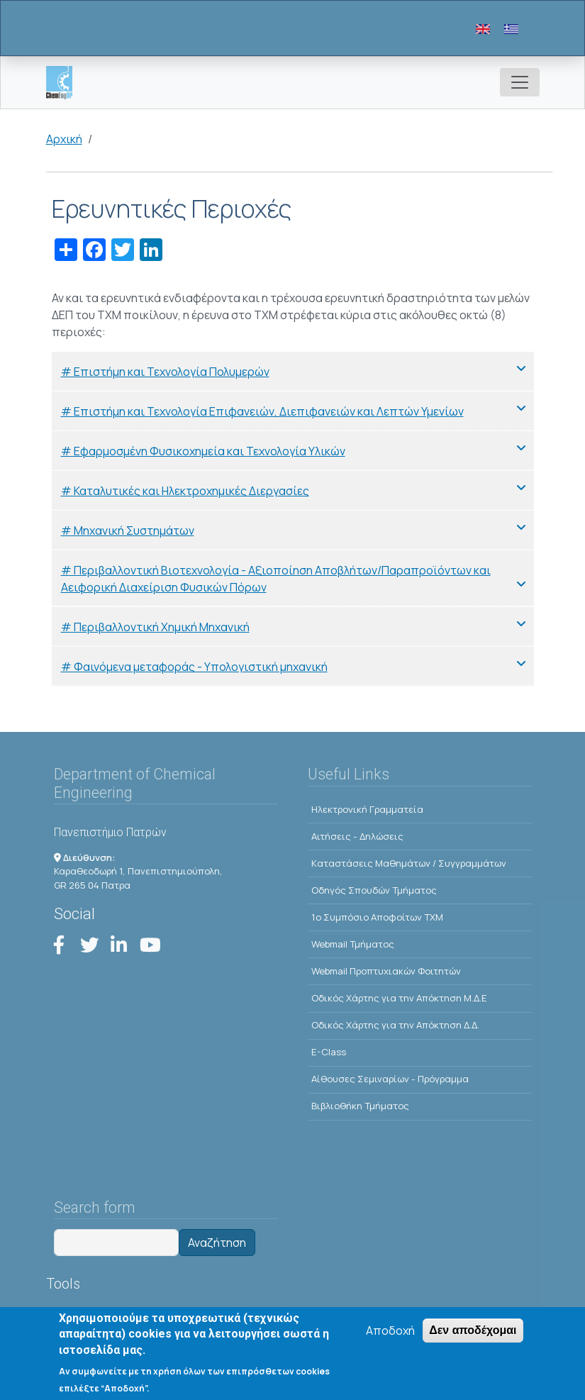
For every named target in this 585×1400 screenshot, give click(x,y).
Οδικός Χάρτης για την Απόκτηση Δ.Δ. (395, 1024)
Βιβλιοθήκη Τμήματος (360, 1105)
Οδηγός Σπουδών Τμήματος (374, 890)
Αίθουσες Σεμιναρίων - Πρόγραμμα (390, 1078)
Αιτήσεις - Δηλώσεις (357, 836)
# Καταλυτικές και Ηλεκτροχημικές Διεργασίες (185, 491)
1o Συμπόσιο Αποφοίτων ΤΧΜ (377, 917)
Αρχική (64, 139)
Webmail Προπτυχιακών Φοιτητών (386, 971)
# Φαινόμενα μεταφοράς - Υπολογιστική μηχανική (194, 666)
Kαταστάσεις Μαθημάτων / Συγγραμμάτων (408, 863)
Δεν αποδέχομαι (472, 1332)
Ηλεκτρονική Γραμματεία (367, 809)
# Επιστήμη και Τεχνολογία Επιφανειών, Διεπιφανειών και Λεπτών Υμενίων (262, 411)
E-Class (328, 1051)
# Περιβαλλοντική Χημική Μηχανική (155, 627)
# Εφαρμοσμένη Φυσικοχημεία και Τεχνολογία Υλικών (203, 451)
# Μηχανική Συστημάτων (127, 530)
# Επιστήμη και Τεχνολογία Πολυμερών (165, 371)
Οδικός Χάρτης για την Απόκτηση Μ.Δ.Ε (399, 997)
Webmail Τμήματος (352, 944)
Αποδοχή (390, 1332)
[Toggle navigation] (520, 82)
